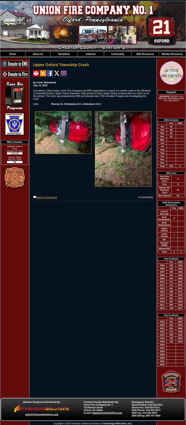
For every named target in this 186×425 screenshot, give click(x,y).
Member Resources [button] (172, 54)
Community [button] (117, 54)
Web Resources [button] (145, 54)
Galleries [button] (91, 54)
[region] (93, 54)
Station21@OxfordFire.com (107, 413)
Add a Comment (47, 197)
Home (12, 54)
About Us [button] (38, 54)
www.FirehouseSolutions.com (42, 414)
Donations (64, 54)
